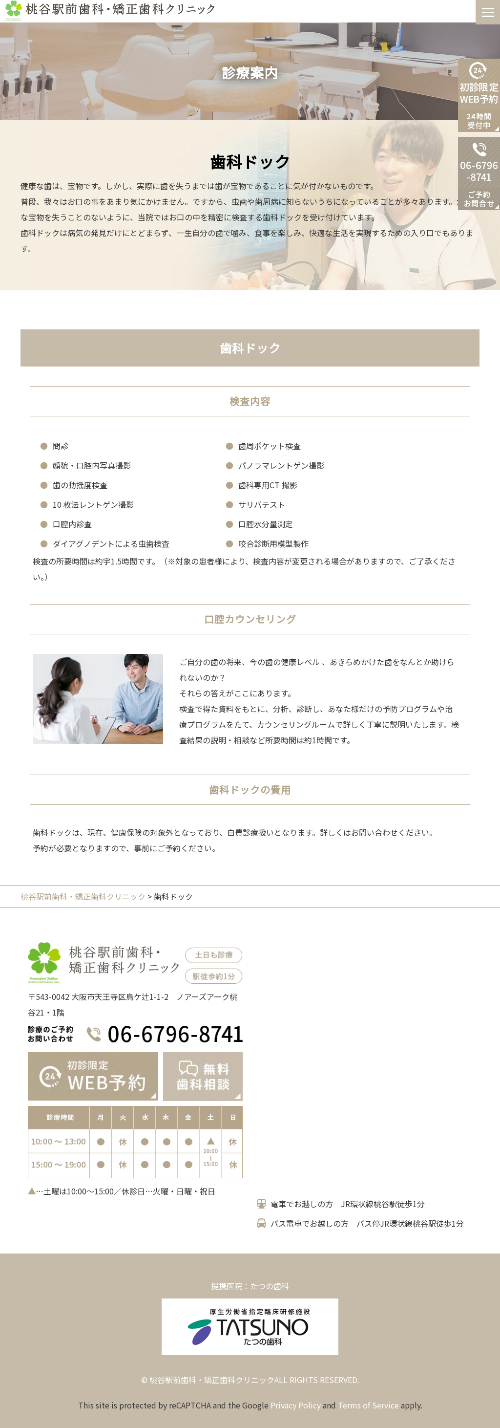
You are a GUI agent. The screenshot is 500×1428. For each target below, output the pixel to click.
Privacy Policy (296, 1405)
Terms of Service (368, 1405)
